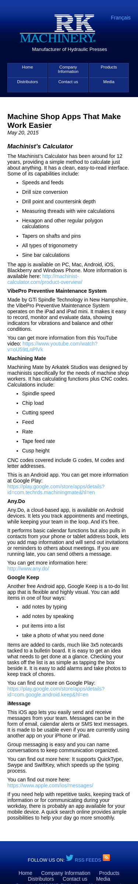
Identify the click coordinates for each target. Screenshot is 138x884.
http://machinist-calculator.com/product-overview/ (44, 279)
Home (27, 67)
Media (108, 81)
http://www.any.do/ (28, 569)
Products (109, 67)
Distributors (27, 81)
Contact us (68, 81)
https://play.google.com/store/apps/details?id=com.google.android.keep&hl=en (56, 692)
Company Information (68, 69)
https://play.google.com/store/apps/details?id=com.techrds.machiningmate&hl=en (56, 489)
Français (121, 18)
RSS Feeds (89, 860)
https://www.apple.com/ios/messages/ (50, 785)
